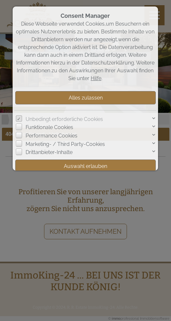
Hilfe (96, 78)
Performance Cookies (51, 136)
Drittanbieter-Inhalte (49, 152)
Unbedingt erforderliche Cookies (64, 119)
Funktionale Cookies (49, 127)
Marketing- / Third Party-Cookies (65, 144)
